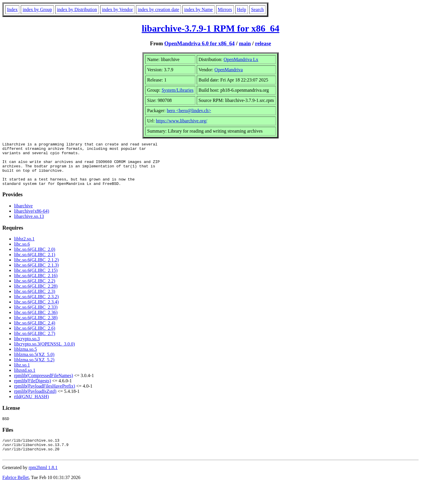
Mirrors (225, 9)
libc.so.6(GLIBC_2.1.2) (36, 268)
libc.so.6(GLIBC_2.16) (36, 284)
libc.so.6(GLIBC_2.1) (34, 263)
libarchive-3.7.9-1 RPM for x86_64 (210, 28)
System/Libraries (178, 90)
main (245, 43)
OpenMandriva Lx (241, 59)
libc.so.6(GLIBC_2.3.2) (36, 305)
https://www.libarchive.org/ (181, 120)
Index (12, 9)
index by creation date (158, 9)
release (263, 43)
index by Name (198, 9)
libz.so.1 (22, 373)
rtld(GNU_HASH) (31, 405)
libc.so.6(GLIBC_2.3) (34, 300)
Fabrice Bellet (15, 490)
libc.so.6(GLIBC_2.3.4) (36, 310)
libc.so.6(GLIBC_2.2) (34, 289)
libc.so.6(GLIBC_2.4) (34, 331)
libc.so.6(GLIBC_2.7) (34, 342)
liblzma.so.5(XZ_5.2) (34, 368)
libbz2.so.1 (24, 247)
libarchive (23, 214)
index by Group (37, 9)
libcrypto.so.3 (27, 347)
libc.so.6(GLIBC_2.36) (36, 321)
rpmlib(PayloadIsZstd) (35, 400)
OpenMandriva (229, 69)
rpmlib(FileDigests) (32, 389)
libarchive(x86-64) (31, 219)
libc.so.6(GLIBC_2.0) (34, 258)
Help (241, 9)
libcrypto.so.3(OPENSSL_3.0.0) (44, 352)
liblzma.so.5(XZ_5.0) (34, 363)
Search (257, 9)
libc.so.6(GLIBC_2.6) (34, 336)
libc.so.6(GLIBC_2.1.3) (36, 273)
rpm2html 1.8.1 (43, 480)
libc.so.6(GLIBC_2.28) (36, 294)
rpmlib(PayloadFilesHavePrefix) (44, 394)
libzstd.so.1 (24, 378)
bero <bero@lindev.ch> (189, 110)
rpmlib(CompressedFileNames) (43, 384)
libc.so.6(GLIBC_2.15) (36, 279)
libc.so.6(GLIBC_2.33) (36, 315)
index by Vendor (117, 9)
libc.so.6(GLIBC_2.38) (36, 326)
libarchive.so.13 (29, 225)
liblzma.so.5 (25, 357)
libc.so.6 (22, 252)
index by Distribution (77, 9)
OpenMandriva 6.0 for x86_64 (199, 43)
